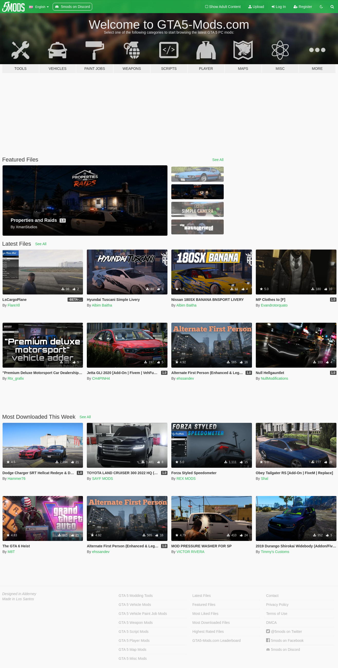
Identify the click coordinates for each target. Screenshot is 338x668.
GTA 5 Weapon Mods (136, 623)
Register (303, 7)
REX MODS (186, 478)
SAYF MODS (102, 478)
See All (218, 160)
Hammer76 (16, 478)
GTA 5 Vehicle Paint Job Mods (143, 614)
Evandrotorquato (274, 305)
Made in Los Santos (18, 599)
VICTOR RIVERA (190, 552)
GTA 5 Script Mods (133, 631)
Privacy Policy (277, 605)
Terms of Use (276, 614)
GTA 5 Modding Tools (136, 596)
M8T (11, 552)
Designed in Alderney (19, 594)
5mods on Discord (283, 649)
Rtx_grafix (16, 378)
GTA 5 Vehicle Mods (135, 605)
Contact (272, 596)
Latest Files (201, 596)
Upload (256, 7)
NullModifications (274, 378)
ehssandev (185, 378)
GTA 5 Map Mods (132, 649)
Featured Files (203, 605)
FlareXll (14, 305)
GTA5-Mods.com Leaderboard (216, 640)
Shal (264, 478)
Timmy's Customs (275, 552)
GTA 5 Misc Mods (133, 658)
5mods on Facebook (285, 640)
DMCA (271, 623)
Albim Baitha (102, 305)
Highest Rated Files (208, 631)
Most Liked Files (205, 614)
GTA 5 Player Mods (134, 640)
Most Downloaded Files (211, 623)
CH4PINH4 (101, 378)
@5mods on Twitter (284, 631)
